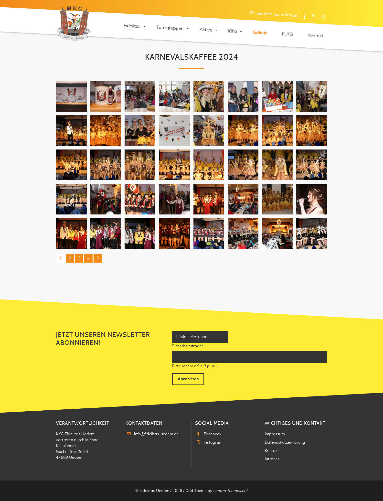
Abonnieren (188, 379)
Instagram (213, 442)
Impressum (275, 434)
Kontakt (272, 451)
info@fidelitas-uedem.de (156, 434)
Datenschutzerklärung (285, 442)
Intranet (272, 459)
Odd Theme (196, 491)
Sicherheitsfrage (187, 345)
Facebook (212, 434)
